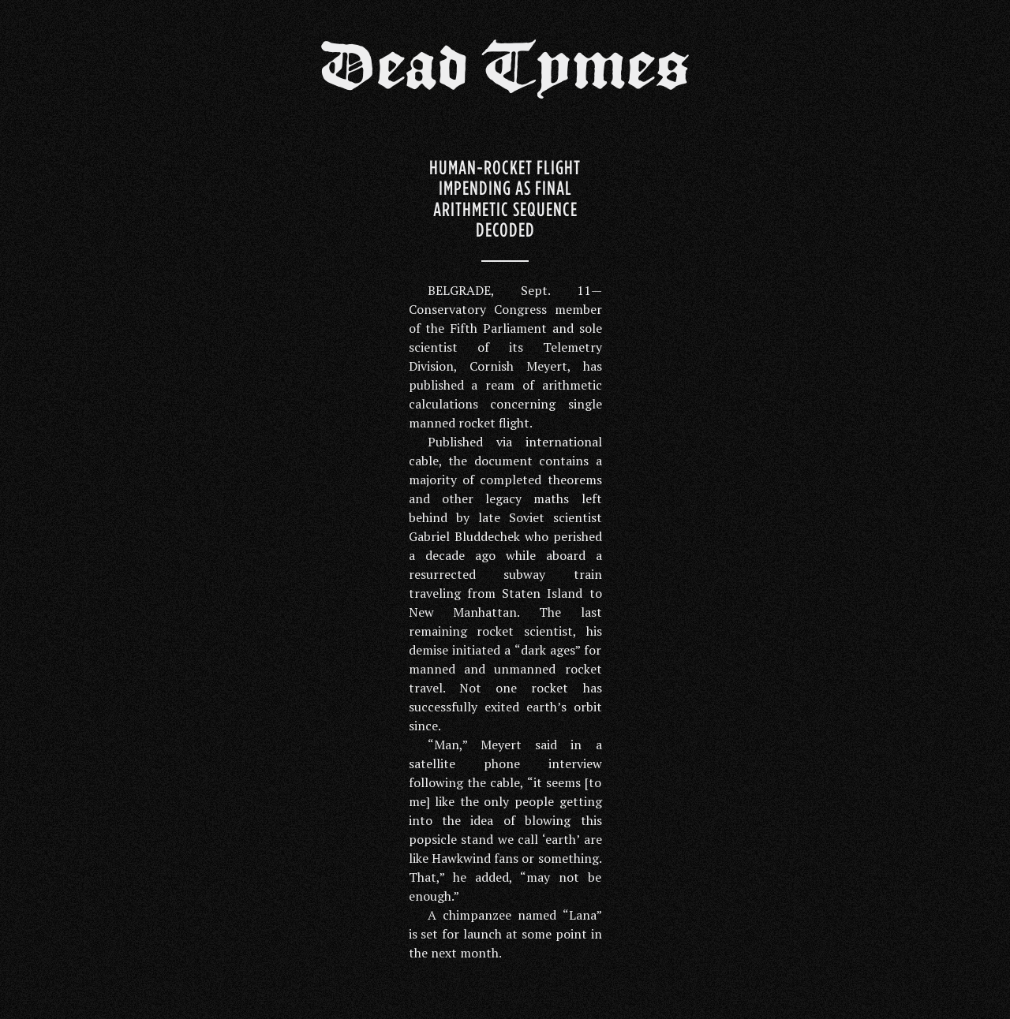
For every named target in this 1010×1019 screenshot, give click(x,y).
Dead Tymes (505, 72)
